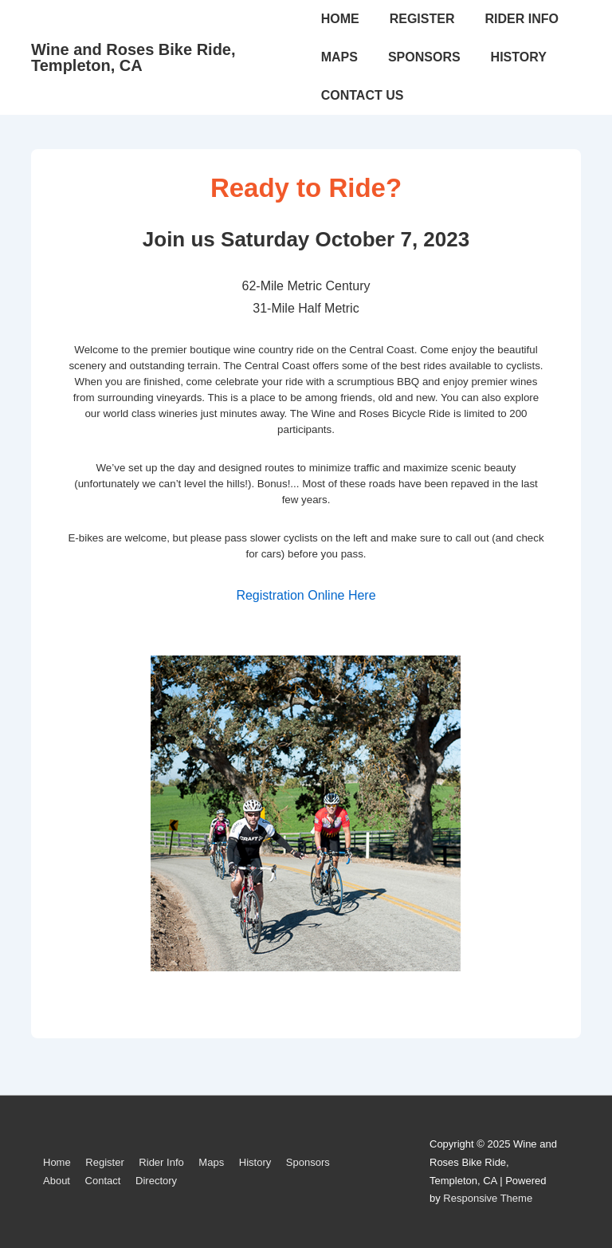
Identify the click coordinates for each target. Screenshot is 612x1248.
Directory (156, 1181)
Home (57, 1162)
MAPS (339, 57)
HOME (340, 19)
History (255, 1162)
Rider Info (161, 1162)
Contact (103, 1181)
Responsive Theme (487, 1198)
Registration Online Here (305, 595)
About (56, 1181)
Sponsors (308, 1162)
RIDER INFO (521, 19)
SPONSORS (424, 57)
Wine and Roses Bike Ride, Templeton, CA (133, 57)
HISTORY (519, 57)
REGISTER (422, 19)
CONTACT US (362, 95)
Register (104, 1162)
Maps (211, 1162)
